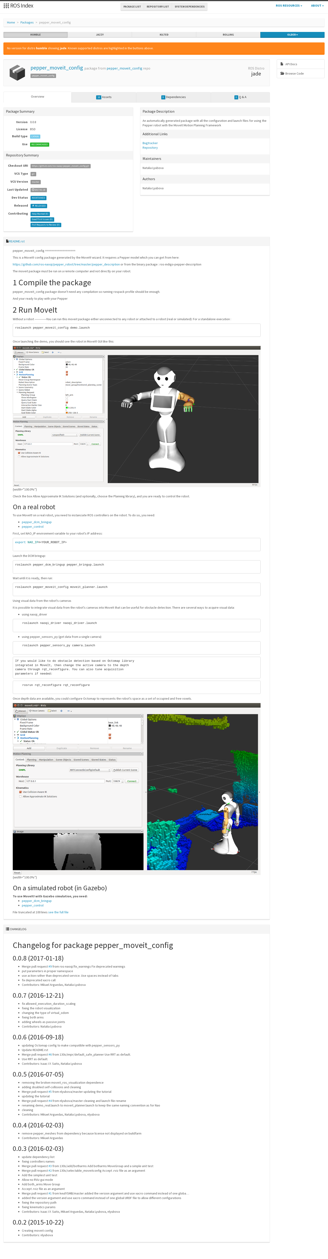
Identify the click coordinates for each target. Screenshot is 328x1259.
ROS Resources (289, 5)
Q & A (240, 97)
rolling (228, 34)
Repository (150, 147)
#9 (50, 966)
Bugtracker (150, 143)
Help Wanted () (40, 213)
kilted (164, 34)
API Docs (288, 64)
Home (11, 22)
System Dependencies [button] (190, 6)
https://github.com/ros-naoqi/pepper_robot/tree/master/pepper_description (66, 264)
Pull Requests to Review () (46, 224)
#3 (50, 1166)
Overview (37, 96)
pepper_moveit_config (57, 67)
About (317, 5)
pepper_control (33, 526)
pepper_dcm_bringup (37, 522)
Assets (104, 97)
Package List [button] (132, 6)
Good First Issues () (42, 219)
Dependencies (173, 97)
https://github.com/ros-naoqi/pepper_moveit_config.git (60, 165)
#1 (50, 1193)
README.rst (17, 241)
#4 (50, 1100)
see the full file (58, 912)
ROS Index (18, 5)
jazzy (100, 34)
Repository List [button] (158, 6)
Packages (27, 22)
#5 (50, 1091)
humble (35, 34)
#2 (50, 1170)
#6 (50, 1054)
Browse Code (292, 73)
